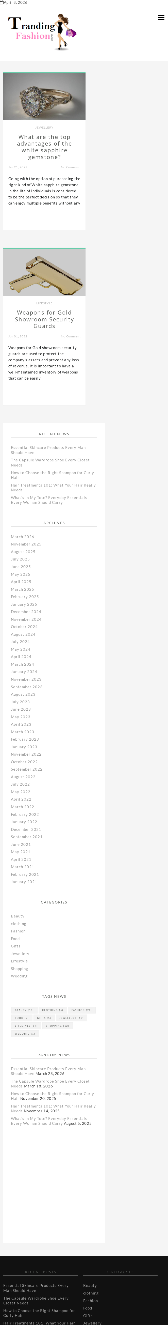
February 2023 (25, 567)
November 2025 (26, 372)
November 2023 (26, 507)
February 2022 (25, 642)
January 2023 (24, 575)
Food (15, 767)
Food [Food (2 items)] (22, 846)
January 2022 (24, 650)
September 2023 (27, 515)
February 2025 (25, 425)
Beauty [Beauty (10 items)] (24, 838)
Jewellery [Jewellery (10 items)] (71, 846)
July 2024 (20, 470)
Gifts (16, 774)
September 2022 (27, 597)
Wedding (19, 804)
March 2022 (22, 635)
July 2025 (20, 387)
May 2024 (20, 477)
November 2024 (26, 447)
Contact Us (13, 1282)
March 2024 (22, 492)
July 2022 (20, 612)
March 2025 (22, 417)
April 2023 (21, 552)
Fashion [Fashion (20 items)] (82, 838)
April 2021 (21, 687)
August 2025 (23, 380)
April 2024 (21, 485)
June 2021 (21, 672)
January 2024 (24, 500)
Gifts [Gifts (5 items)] (44, 846)
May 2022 (20, 620)
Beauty (18, 744)
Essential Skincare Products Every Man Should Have (36, 1116)
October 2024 (24, 455)
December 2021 (26, 657)
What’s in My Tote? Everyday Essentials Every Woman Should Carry (49, 328)
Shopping (19, 796)
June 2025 (21, 395)
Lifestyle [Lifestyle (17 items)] (26, 854)
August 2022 (23, 605)
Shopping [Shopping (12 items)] (57, 854)
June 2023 (21, 537)
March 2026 (22, 365)
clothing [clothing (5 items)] (52, 838)
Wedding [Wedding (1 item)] (25, 862)
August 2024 (23, 462)
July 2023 (20, 530)
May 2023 (20, 545)
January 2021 (24, 710)
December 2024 (26, 440)
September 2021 (27, 665)
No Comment (66, 164)
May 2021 (20, 680)
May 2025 (20, 402)
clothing (18, 752)
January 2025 (24, 432)
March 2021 (22, 695)
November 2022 (26, 582)
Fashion (18, 759)
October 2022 (24, 590)
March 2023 (22, 560)
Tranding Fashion (111, 1312)
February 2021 (25, 702)
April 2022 (21, 627)
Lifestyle (126, 125)
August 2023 (23, 522)
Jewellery (42, 125)
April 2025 (21, 410)
